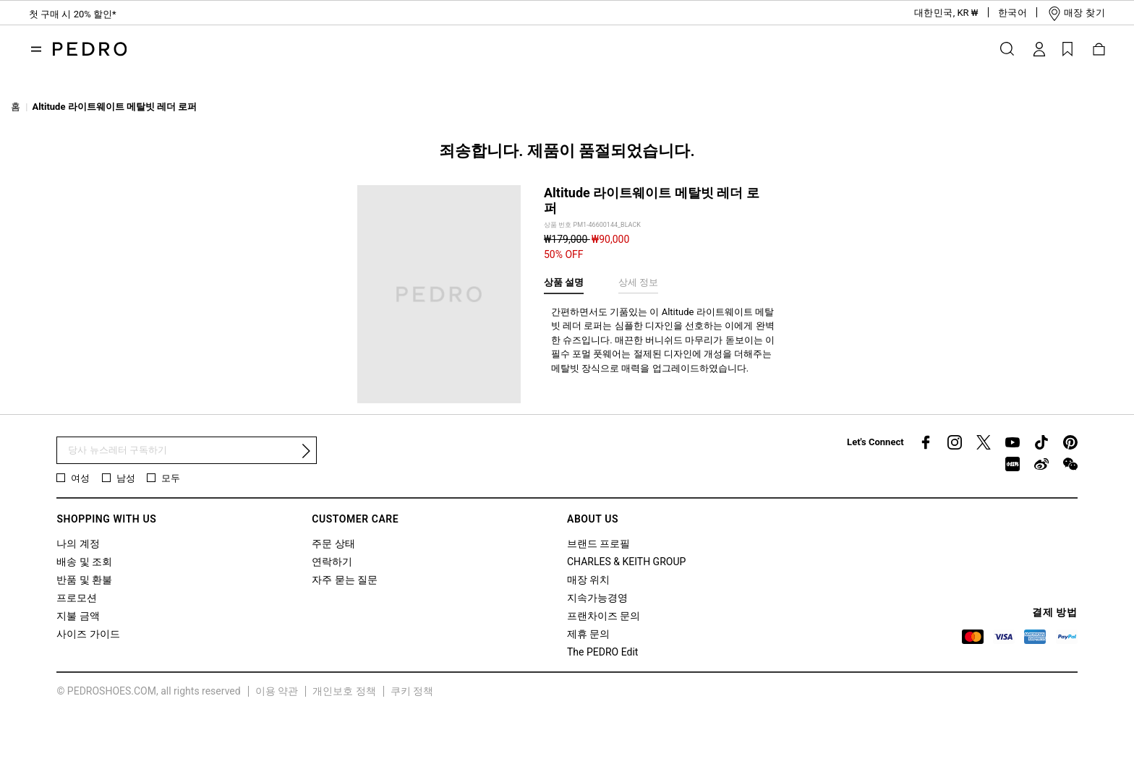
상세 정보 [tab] (638, 282)
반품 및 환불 (84, 579)
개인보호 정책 (343, 691)
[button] (934, 12)
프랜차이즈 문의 (603, 616)
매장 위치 (588, 579)
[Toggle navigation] (36, 49)
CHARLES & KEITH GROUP (626, 561)
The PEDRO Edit (602, 652)
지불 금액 (77, 616)
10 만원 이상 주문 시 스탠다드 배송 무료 (120, 16)
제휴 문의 (588, 634)
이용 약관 (276, 691)
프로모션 (76, 597)
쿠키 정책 (412, 691)
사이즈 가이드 (87, 634)
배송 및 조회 (84, 561)
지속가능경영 (597, 597)
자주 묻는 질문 (345, 579)
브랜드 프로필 (598, 543)
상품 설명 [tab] (564, 282)
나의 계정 (77, 543)
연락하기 (332, 561)
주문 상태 (333, 543)
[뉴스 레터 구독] (186, 451)
